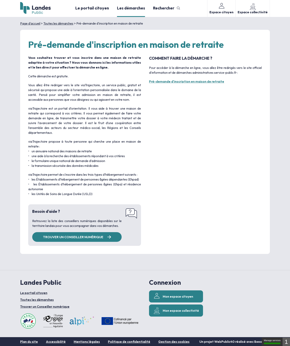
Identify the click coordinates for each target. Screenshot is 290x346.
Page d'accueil (30, 23)
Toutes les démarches (58, 23)
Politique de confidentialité (129, 342)
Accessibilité (56, 342)
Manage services (272, 341)
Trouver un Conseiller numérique (44, 306)
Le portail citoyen (92, 7)
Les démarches (131, 7)
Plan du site (29, 342)
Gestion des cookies (174, 342)
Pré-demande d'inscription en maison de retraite (186, 81)
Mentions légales (87, 342)
